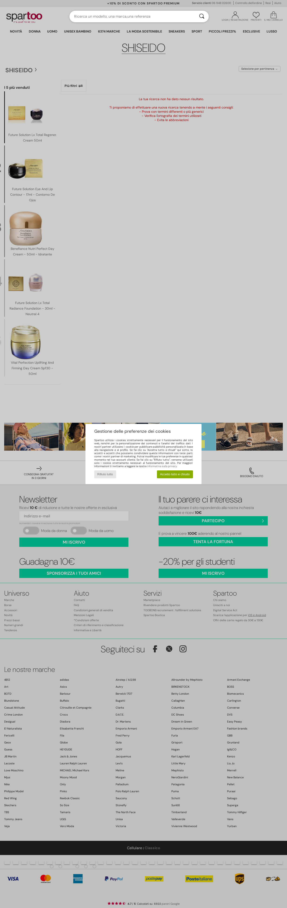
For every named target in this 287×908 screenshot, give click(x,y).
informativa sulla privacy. (162, 466)
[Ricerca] (201, 16)
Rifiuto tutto (105, 474)
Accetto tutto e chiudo (175, 474)
